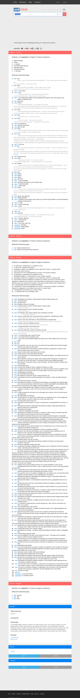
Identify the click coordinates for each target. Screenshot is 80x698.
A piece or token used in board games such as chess (31, 352)
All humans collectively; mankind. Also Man (29, 444)
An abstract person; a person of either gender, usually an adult (34, 306)
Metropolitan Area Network (24, 409)
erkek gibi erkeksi (18, 67)
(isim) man (20, 179)
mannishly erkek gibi (19, 69)
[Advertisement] (40, 29)
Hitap (21, 202)
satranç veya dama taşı (24, 196)
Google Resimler (15, 637)
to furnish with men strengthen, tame (29, 337)
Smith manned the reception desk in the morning (30, 553)
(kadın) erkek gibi (18, 60)
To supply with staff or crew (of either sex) (28, 326)
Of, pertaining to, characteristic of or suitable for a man (28, 274)
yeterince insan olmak (23, 125)
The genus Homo (22, 301)
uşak (20, 206)
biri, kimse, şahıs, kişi (24, 223)
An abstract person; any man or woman (28, 439)
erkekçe (18, 64)
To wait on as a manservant (25, 495)
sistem (19, 187)
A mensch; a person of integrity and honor (28, 323)
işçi (20, 92)
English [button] (65, 2)
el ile (19, 115)
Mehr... (24, 655)
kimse (19, 128)
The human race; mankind (24, 463)
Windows (19, 693)
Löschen (56, 655)
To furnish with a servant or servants (27, 380)
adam (19, 158)
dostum (19, 175)
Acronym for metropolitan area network (28, 411)
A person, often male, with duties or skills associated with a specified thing (37, 319)
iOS (9, 693)
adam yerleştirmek (24, 204)
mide (19, 109)
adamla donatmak (22, 197)
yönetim (20, 102)
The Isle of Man (21, 302)
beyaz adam (22, 185)
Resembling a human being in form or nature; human (28, 290)
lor (18, 572)
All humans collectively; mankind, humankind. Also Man (32, 330)
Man (15, 172)
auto (18, 342)
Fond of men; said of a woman (22, 271)
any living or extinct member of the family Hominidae (31, 552)
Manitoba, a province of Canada (25, 304)
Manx (18, 598)
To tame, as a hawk (23, 570)
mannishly (17, 225)
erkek (18, 85)
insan (18, 78)
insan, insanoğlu (23, 180)
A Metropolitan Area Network (25, 372)
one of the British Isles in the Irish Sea (27, 506)
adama (19, 177)
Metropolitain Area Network (25, 545)
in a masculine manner (27, 575)
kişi (18, 146)
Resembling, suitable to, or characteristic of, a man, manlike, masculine (32, 276)
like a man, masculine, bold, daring (25, 267)
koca (19, 118)
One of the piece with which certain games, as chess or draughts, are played (37, 429)
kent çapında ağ (22, 123)
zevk (19, 134)
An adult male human (23, 365)
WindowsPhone (26, 693)
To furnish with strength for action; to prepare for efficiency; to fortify (35, 367)
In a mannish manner (27, 574)
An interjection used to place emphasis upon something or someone (35, 312)
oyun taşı (21, 144)
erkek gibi (18, 71)
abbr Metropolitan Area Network (26, 395)
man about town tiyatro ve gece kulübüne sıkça (30, 182)
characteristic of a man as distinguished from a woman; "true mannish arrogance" (35, 272)
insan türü (20, 213)
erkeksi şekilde (25, 226)
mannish (13, 651)
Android (13, 693)
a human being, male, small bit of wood (30, 335)
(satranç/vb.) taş (22, 156)
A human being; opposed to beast (26, 533)
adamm (19, 174)
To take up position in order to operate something (30, 309)
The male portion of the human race (27, 400)
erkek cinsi (20, 101)
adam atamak (22, 220)
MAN (15, 299)
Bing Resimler (14, 639)
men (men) (22, 91)
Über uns (37, 693)
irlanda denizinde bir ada (23, 248)
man (15, 78)
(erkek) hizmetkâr (23, 184)
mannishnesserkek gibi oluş (21, 65)
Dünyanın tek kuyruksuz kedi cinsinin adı (27, 249)
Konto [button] (58, 2)
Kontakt (42, 693)
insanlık (19, 163)
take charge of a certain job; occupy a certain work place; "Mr (33, 375)
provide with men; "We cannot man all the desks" (30, 353)
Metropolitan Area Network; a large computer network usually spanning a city (38, 299)
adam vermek (21, 127)
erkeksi (15, 62)
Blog (32, 693)
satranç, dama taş (23, 218)
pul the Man (21, 221)
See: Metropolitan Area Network (26, 374)
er (19, 211)
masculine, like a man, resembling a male (27, 291)
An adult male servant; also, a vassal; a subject (30, 528)
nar (18, 343)
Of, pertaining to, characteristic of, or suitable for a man (28, 265)
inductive (19, 595)
